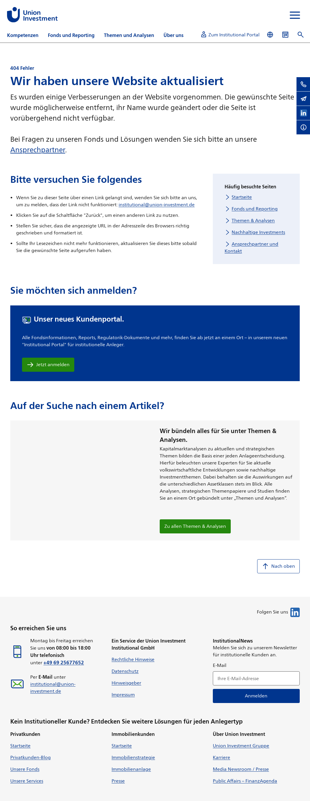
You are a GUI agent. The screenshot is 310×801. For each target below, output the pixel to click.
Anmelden (256, 696)
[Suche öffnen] (301, 34)
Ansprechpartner (37, 149)
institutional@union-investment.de (157, 204)
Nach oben (278, 566)
